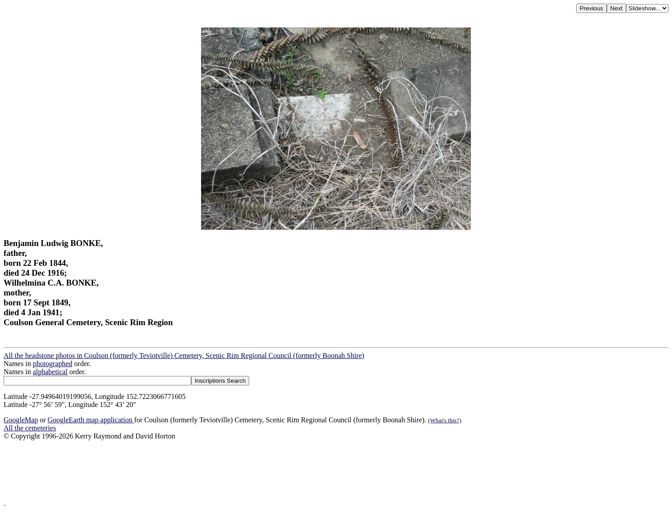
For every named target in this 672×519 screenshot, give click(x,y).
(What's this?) (444, 420)
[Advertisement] (273, 472)
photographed (52, 363)
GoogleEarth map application (91, 420)
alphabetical (50, 372)
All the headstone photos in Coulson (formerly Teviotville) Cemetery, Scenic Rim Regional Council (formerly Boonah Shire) (184, 355)
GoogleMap (21, 420)
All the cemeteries (30, 428)
